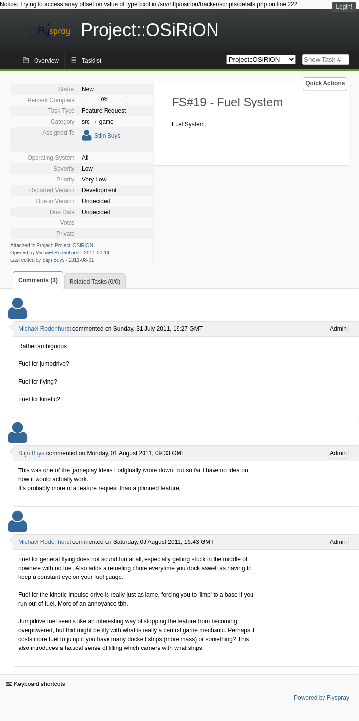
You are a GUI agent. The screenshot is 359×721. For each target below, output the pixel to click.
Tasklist (91, 60)
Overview (46, 60)
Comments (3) (38, 280)
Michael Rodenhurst (58, 252)
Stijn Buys (107, 135)
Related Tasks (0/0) (95, 281)
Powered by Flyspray (321, 697)
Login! (344, 6)
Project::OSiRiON (74, 245)
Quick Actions (325, 83)
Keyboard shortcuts (35, 684)
